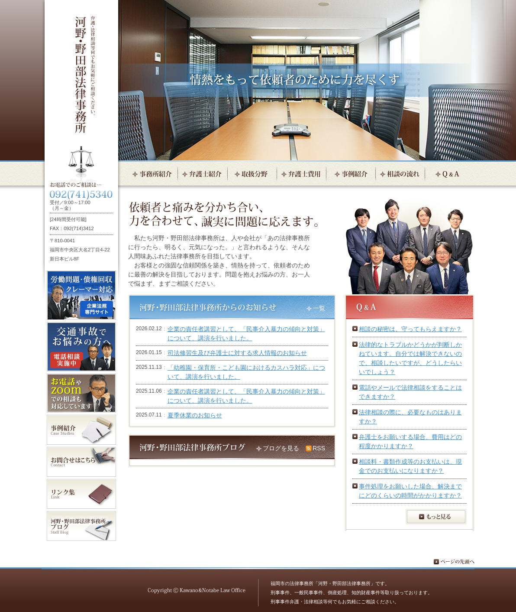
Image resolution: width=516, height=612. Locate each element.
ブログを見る (281, 448)
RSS (319, 448)
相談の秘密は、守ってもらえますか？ (410, 329)
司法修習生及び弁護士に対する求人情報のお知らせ (237, 352)
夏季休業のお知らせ (195, 415)
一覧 (319, 308)
